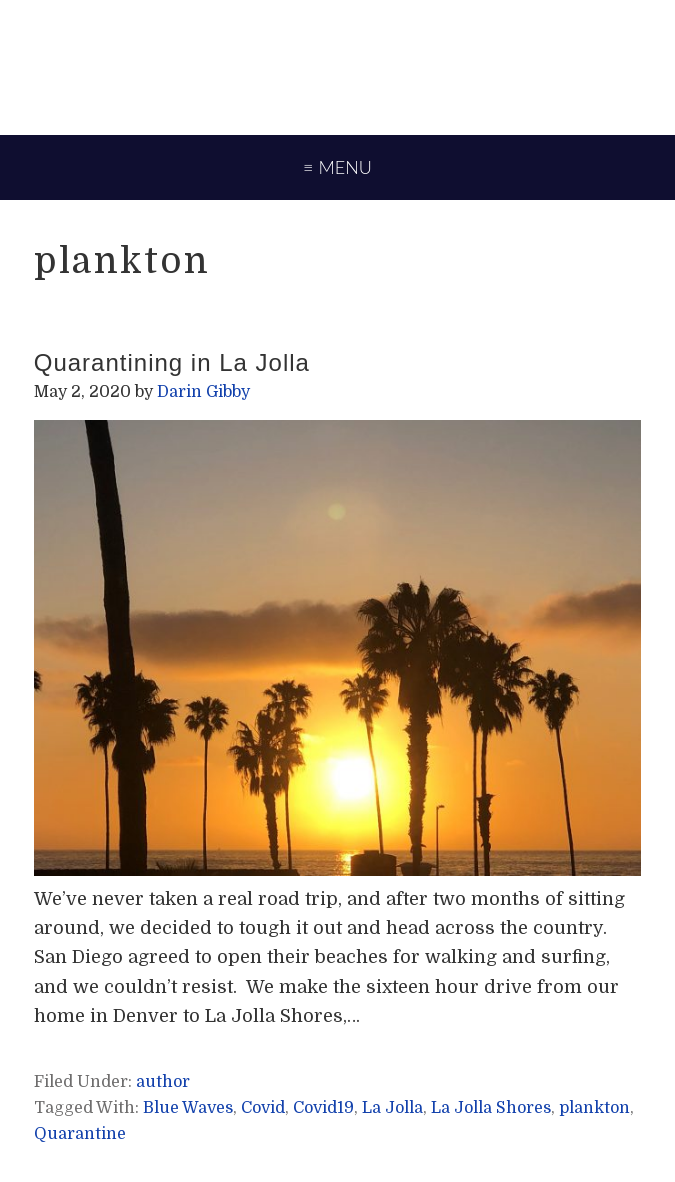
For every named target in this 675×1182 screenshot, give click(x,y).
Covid (263, 1108)
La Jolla (392, 1108)
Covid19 (323, 1108)
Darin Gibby (337, 65)
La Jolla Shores (491, 1108)
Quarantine (80, 1134)
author (163, 1082)
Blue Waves (188, 1108)
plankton (594, 1108)
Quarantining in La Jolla (172, 362)
